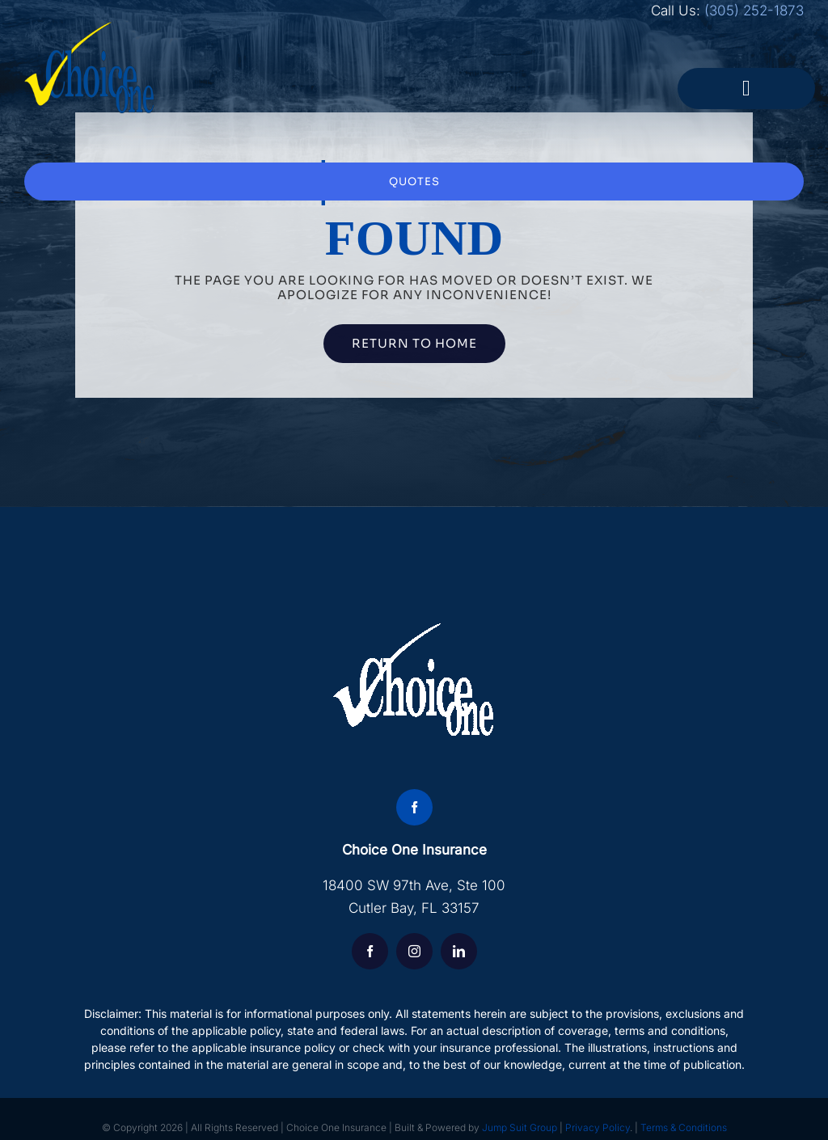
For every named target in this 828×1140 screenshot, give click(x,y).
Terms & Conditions (683, 1127)
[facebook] (414, 807)
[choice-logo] (89, 28)
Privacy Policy (597, 1127)
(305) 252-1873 (754, 10)
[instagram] (414, 951)
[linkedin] (459, 951)
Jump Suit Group (519, 1127)
